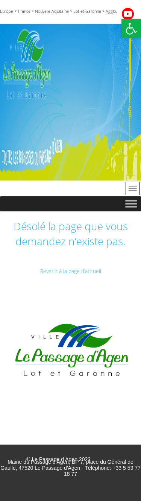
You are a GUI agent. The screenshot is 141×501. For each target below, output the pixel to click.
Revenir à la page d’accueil (70, 271)
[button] (131, 28)
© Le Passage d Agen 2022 (58, 459)
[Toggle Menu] (131, 203)
